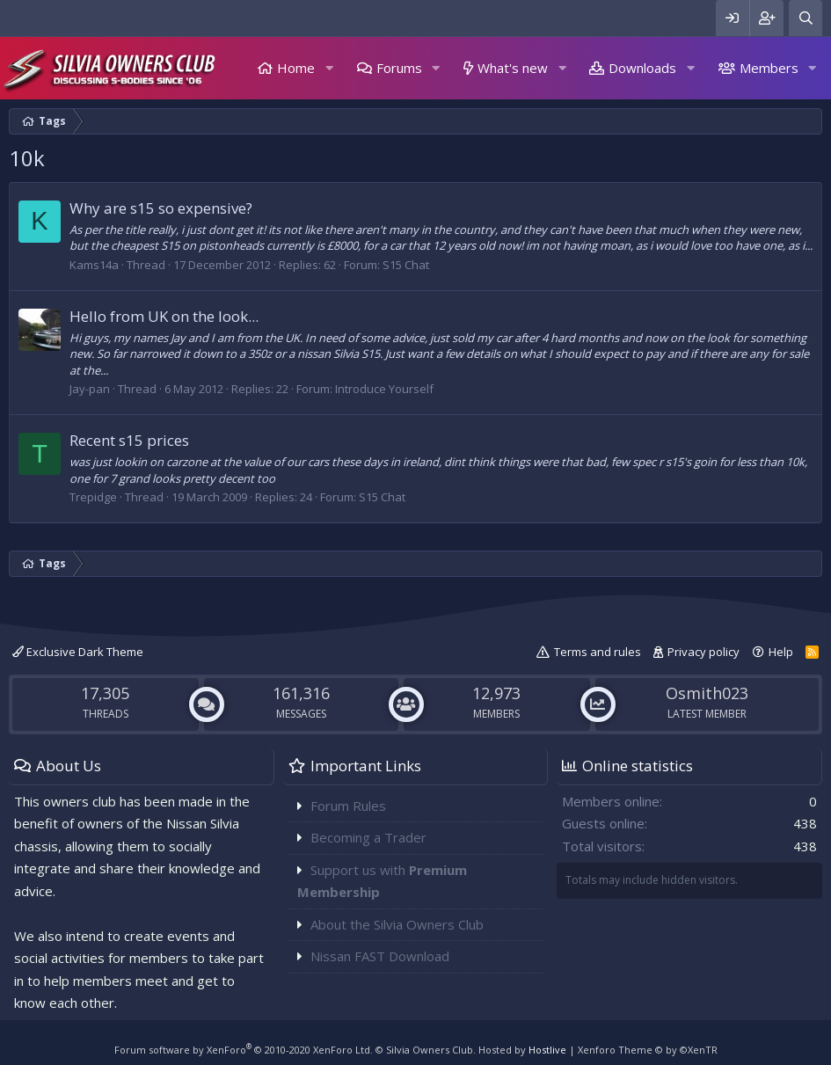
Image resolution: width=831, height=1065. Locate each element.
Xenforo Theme (648, 1049)
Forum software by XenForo (243, 1049)
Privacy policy (703, 652)
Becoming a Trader (368, 837)
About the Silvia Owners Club (397, 924)
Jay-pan (89, 389)
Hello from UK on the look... (164, 316)
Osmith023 (707, 693)
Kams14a (94, 265)
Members (769, 68)
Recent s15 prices (129, 440)
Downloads (642, 68)
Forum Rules (348, 805)
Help (781, 652)
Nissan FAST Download (379, 956)
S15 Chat (406, 265)
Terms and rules (597, 652)
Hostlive (547, 1049)
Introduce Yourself (384, 389)
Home (296, 68)
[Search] (805, 18)
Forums (399, 68)
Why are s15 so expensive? (160, 208)
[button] (329, 68)
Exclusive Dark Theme (77, 652)
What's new (512, 68)
